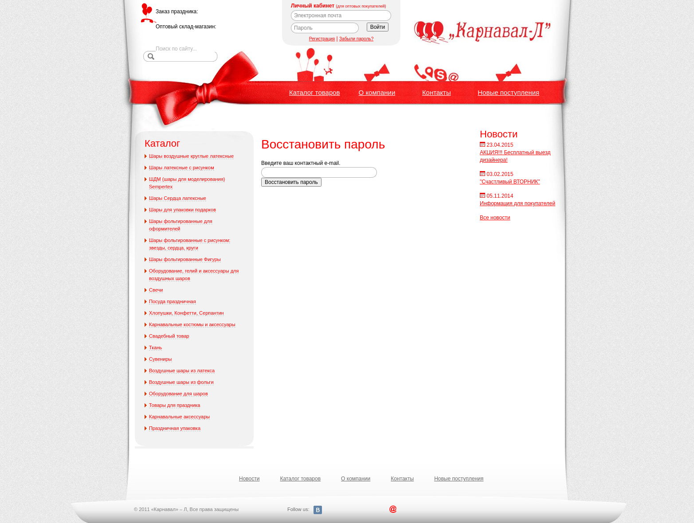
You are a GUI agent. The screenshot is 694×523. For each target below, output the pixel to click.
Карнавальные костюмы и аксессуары (192, 324)
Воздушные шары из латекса (182, 370)
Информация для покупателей (517, 203)
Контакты (436, 92)
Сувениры (160, 359)
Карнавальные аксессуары (179, 416)
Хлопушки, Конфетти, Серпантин (186, 313)
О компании (377, 92)
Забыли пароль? (356, 38)
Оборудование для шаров (178, 393)
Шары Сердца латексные (177, 198)
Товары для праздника (174, 405)
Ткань (155, 347)
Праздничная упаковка (174, 428)
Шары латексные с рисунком (181, 167)
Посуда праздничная (172, 301)
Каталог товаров (314, 92)
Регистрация (322, 38)
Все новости (495, 218)
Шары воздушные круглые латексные (191, 156)
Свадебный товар (169, 336)
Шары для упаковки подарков (182, 209)
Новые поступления (508, 92)
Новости (249, 479)
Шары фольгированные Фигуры (185, 259)
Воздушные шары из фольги (181, 382)
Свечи (156, 290)
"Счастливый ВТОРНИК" (510, 182)
